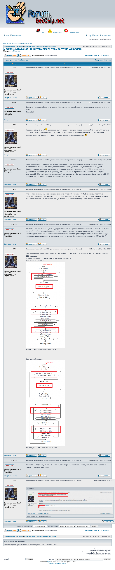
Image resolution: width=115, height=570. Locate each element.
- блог (43, 32)
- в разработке (57, 32)
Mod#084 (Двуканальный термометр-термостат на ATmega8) (42, 48)
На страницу (89, 55)
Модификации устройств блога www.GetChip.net (40, 46)
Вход (6, 36)
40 (106, 55)
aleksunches (16, 51)
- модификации (74, 32)
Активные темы (26, 43)
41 (108, 55)
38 (101, 55)
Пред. (95, 55)
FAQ (88, 36)
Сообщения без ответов (11, 43)
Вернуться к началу (10, 98)
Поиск (95, 36)
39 (103, 55)
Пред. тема (98, 60)
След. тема (107, 60)
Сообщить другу (23, 60)
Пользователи (105, 36)
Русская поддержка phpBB (57, 563)
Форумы (20, 46)
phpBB (49, 561)
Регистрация (15, 36)
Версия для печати (11, 60)
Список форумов (9, 46)
